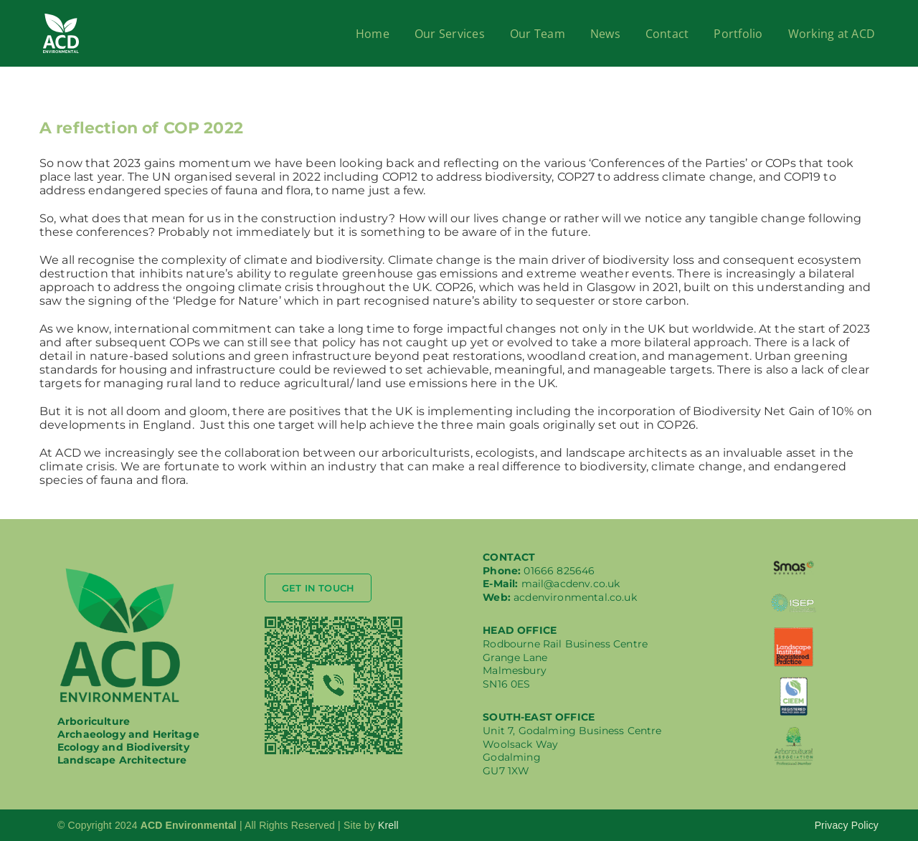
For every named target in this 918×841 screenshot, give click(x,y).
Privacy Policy (847, 825)
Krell (388, 825)
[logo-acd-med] (120, 571)
